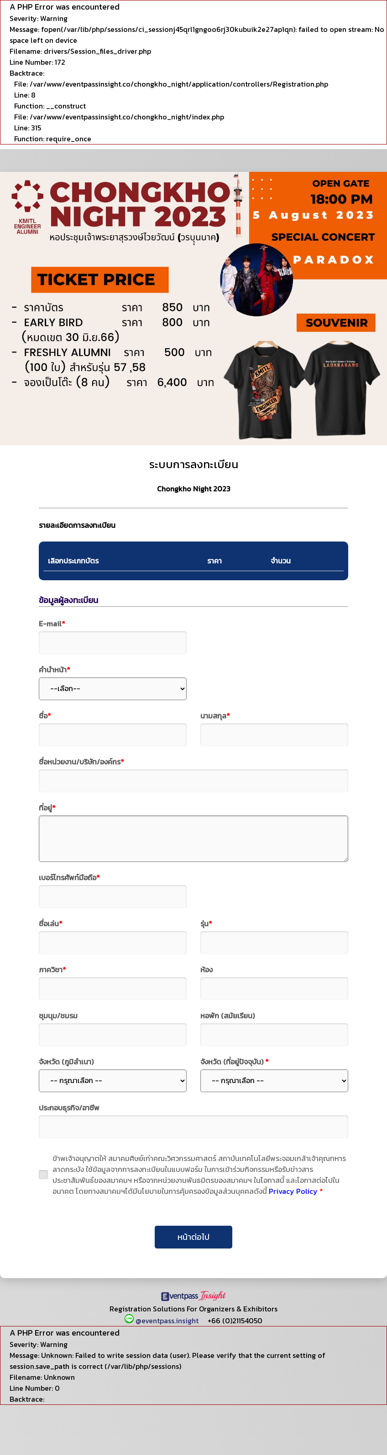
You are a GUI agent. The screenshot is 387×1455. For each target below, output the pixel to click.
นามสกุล (215, 715)
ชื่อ (45, 715)
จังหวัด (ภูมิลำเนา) (66, 1061)
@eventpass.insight (162, 1320)
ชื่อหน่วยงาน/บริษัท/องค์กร (81, 761)
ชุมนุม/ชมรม (58, 1015)
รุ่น (206, 923)
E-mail (52, 623)
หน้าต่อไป (193, 1237)
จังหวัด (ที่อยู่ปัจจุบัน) (234, 1061)
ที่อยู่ (47, 807)
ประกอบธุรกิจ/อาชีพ (69, 1107)
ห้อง (206, 969)
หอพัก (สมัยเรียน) (227, 1015)
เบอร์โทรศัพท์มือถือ (69, 877)
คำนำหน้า (54, 669)
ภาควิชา (52, 969)
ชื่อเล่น (51, 923)
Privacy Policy (293, 1191)
